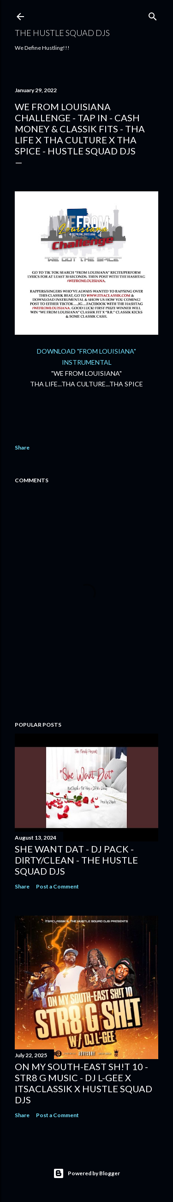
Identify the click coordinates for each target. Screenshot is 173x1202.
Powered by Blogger (86, 1173)
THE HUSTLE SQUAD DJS (62, 33)
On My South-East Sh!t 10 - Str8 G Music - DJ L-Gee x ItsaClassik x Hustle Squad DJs (83, 1083)
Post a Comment (57, 886)
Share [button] (22, 447)
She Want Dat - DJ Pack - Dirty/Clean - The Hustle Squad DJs (76, 859)
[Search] (152, 15)
